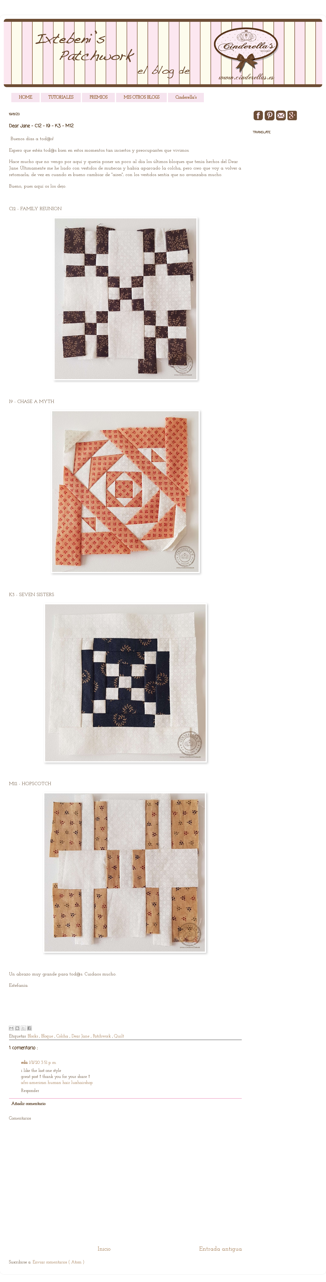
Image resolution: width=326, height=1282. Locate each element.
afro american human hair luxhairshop (57, 1083)
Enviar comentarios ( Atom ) (59, 1262)
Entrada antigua (220, 1249)
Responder (30, 1091)
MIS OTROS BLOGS (141, 97)
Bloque (47, 1036)
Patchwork (102, 1036)
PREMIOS (98, 97)
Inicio (104, 1249)
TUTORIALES (60, 97)
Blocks (33, 1036)
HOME (25, 97)
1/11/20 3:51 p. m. (43, 1063)
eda (24, 1063)
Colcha (62, 1036)
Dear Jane (81, 1036)
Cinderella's (186, 97)
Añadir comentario (28, 1104)
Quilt (119, 1036)
